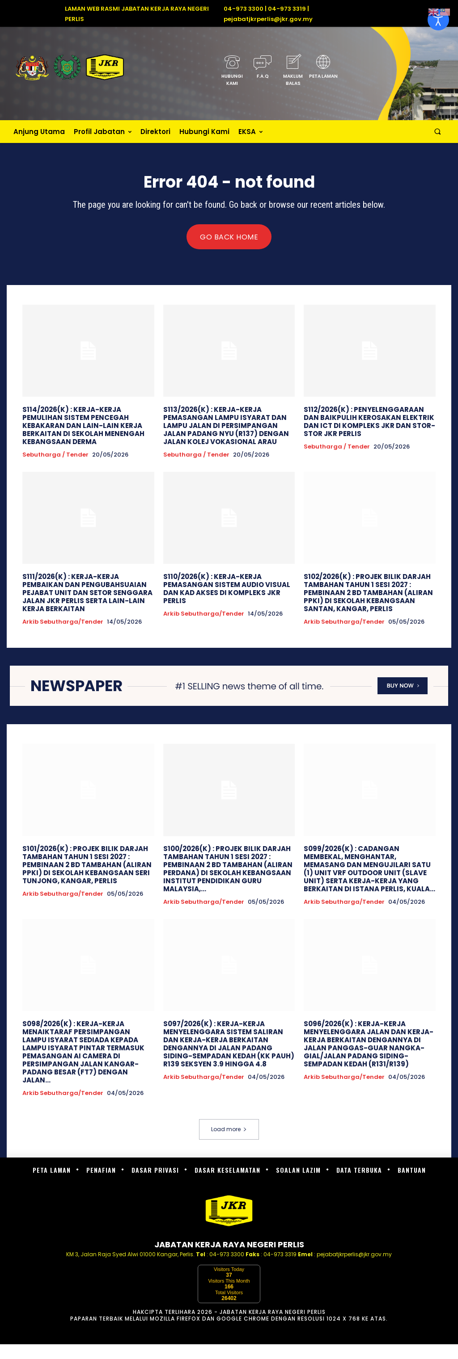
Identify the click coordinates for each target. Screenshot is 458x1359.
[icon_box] (232, 73)
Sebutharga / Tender (55, 454)
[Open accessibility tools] (438, 19)
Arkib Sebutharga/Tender (62, 621)
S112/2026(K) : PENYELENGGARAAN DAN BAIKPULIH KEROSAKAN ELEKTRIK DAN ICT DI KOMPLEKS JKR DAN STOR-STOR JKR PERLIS (369, 421)
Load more (229, 1129)
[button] (437, 131)
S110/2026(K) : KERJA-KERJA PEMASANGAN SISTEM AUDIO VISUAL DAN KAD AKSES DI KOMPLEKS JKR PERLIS (226, 588)
